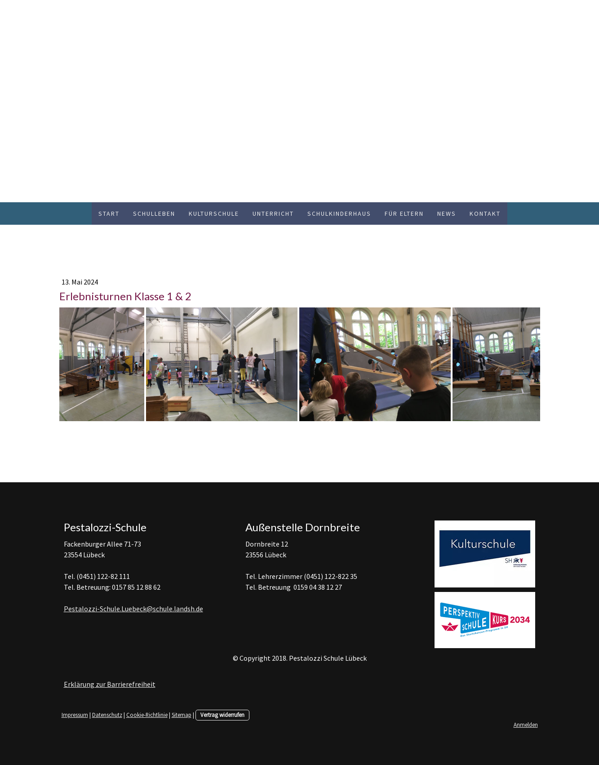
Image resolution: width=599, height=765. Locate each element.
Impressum (75, 714)
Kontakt (485, 213)
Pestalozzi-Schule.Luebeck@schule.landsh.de (133, 608)
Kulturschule (214, 213)
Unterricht (273, 213)
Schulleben (154, 213)
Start (109, 213)
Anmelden (526, 724)
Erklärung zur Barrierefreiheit (109, 684)
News (446, 213)
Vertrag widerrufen (222, 714)
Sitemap (181, 714)
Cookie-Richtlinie (147, 714)
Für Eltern (404, 213)
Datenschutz (107, 714)
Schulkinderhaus (339, 213)
